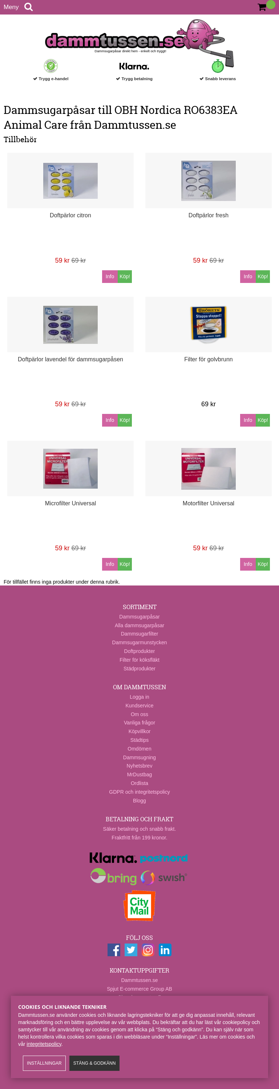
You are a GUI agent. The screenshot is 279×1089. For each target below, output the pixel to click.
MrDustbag (139, 774)
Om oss (139, 714)
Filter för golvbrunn (208, 359)
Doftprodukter (139, 651)
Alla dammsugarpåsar (139, 625)
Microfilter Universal (70, 503)
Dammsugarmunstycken (139, 642)
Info (110, 276)
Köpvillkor (140, 731)
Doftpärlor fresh (209, 215)
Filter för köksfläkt (139, 660)
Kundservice (139, 705)
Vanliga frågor (139, 723)
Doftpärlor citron (70, 215)
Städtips (139, 740)
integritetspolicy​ (44, 1044)
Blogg (139, 801)
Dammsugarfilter (139, 634)
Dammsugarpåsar (139, 617)
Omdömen (139, 749)
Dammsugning (139, 757)
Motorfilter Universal (208, 503)
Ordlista (139, 783)
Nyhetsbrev (140, 766)
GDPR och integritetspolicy (139, 792)
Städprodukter (139, 668)
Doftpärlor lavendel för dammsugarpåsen (70, 359)
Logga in (139, 697)
